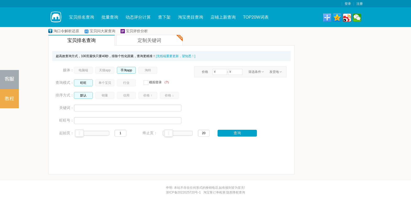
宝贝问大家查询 (102, 31)
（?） (167, 82)
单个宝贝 (105, 83)
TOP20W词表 (256, 17)
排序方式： (65, 95)
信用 (126, 95)
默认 (83, 95)
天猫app (105, 70)
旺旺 (83, 83)
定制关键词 (160, 39)
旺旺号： (66, 120)
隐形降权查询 (235, 192)
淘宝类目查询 (190, 17)
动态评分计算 (138, 17)
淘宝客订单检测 (214, 192)
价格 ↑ (147, 95)
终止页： (150, 133)
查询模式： (65, 82)
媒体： (68, 70)
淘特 (148, 70)
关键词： (66, 108)
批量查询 (109, 17)
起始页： (66, 133)
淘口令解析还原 (66, 31)
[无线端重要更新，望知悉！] (175, 56)
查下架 (164, 17)
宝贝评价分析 (137, 31)
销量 (105, 95)
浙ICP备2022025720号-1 (183, 192)
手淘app (126, 70)
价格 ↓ (169, 95)
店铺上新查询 (223, 17)
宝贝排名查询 (81, 17)
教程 (9, 98)
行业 (126, 83)
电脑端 (83, 70)
